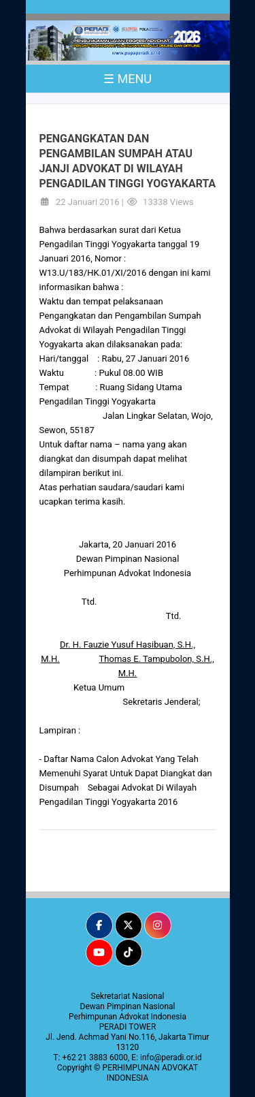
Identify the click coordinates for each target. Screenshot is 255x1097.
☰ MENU (127, 78)
